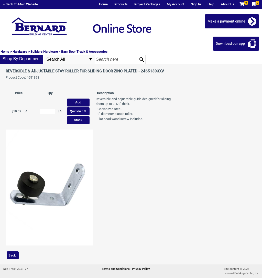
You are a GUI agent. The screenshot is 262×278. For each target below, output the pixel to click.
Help (211, 4)
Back (12, 255)
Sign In (196, 4)
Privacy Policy (141, 269)
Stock (78, 120)
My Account (175, 4)
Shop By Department (22, 59)
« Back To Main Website (20, 4)
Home (103, 4)
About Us (227, 4)
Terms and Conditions (116, 269)
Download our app (230, 43)
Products (121, 4)
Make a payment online (226, 21)
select (90, 59)
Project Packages (147, 4)
